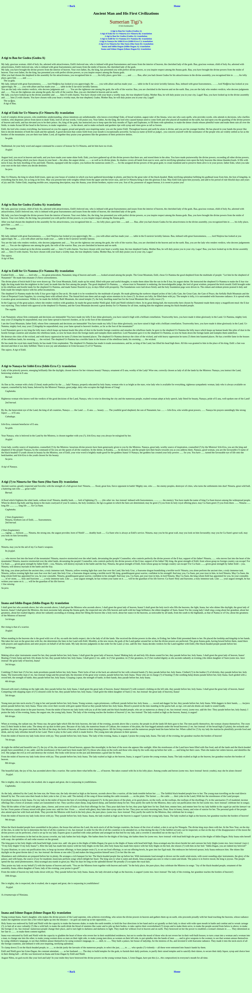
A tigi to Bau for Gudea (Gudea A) (126, 31)
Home (177, 6)
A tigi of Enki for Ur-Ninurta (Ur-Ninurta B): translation (126, 33)
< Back (71, 6)
